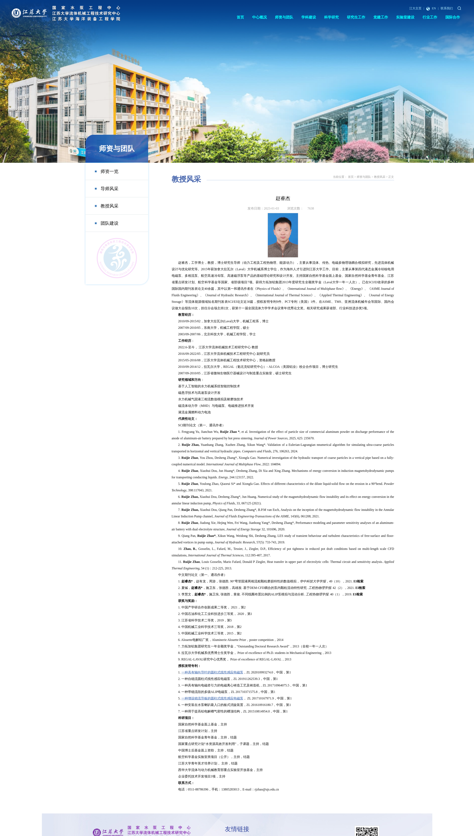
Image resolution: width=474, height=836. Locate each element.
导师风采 (102, 188)
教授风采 (102, 205)
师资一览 (102, 171)
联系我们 (447, 8)
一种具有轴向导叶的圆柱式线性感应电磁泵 (238, 672)
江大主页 (415, 8)
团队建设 (102, 223)
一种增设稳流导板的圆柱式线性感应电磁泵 (238, 698)
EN (431, 8)
